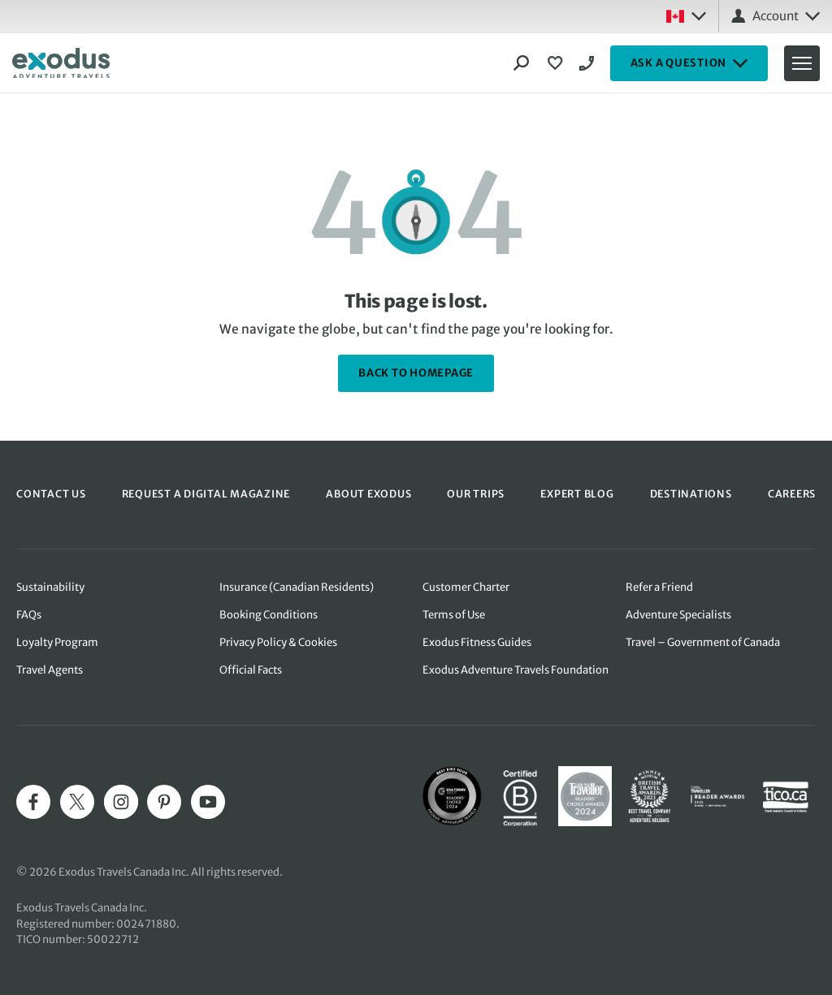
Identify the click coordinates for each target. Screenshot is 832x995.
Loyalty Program (57, 642)
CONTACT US (51, 494)
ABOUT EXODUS (368, 494)
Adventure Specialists (678, 615)
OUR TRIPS (476, 494)
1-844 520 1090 (589, 63)
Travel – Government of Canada (703, 642)
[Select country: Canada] (685, 16)
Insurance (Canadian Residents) (296, 587)
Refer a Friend (659, 587)
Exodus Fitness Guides (476, 642)
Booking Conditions (268, 615)
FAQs (28, 615)
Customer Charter (465, 587)
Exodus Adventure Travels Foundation (515, 670)
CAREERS (792, 494)
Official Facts (250, 670)
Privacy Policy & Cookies (278, 642)
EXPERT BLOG (576, 494)
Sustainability (50, 587)
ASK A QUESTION (689, 63)
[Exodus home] (61, 63)
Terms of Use (453, 615)
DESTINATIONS (691, 494)
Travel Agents (49, 670)
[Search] (521, 63)
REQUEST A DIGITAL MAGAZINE (206, 494)
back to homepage (416, 373)
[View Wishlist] (557, 63)
